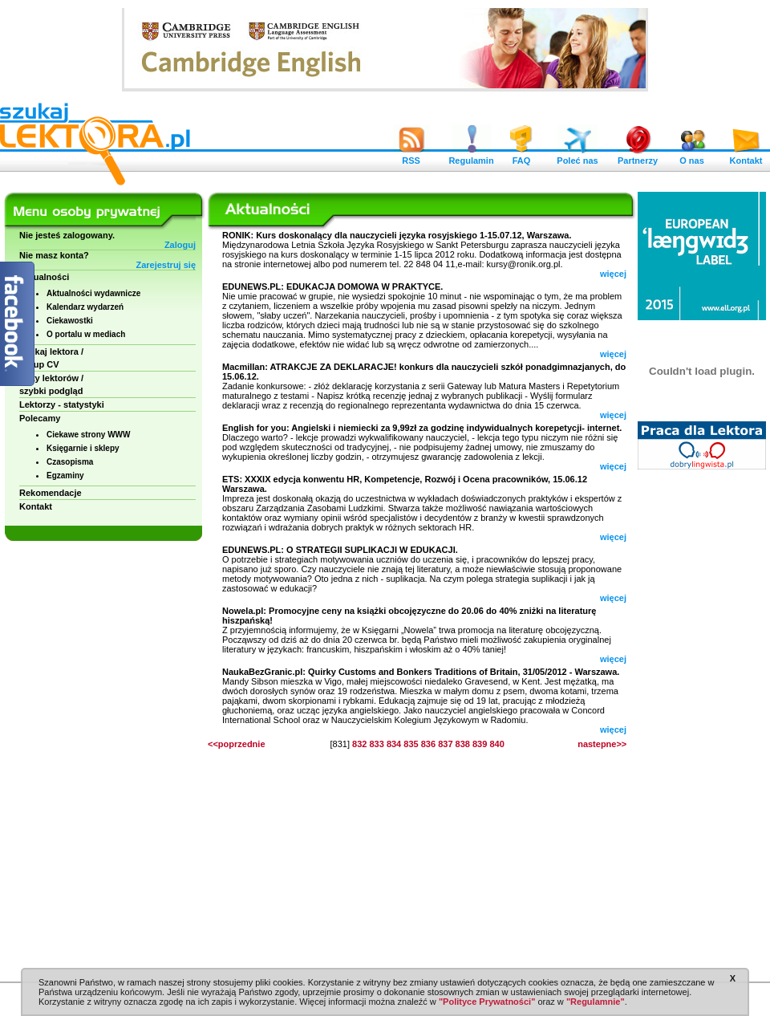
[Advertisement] (702, 722)
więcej (613, 273)
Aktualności (44, 277)
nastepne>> (602, 744)
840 (496, 744)
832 (359, 744)
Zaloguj (180, 245)
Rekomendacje (50, 493)
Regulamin (470, 156)
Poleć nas (577, 156)
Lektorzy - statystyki (61, 404)
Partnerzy (638, 156)
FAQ (521, 156)
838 (463, 744)
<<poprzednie (236, 744)
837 (445, 744)
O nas (692, 156)
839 (479, 744)
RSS (411, 156)
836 (428, 744)
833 (376, 744)
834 (394, 744)
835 (410, 744)
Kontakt (746, 156)
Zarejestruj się (166, 265)
